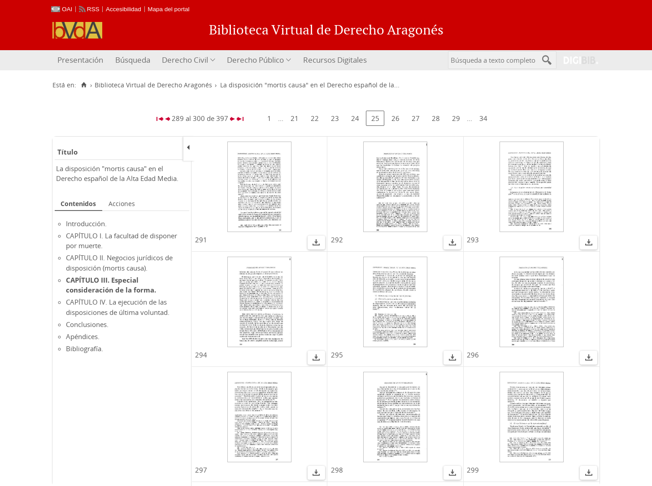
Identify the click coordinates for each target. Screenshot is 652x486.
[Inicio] (83, 85)
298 (337, 469)
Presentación (80, 60)
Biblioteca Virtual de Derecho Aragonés (153, 85)
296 (473, 354)
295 (337, 354)
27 (416, 118)
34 (483, 118)
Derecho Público (255, 60)
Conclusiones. (87, 324)
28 (436, 118)
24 (355, 118)
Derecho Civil (185, 60)
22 (315, 118)
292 (337, 239)
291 (201, 239)
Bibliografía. (84, 348)
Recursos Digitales (335, 60)
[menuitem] (81, 60)
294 (201, 354)
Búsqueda (132, 60)
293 (473, 239)
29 (456, 118)
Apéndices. (83, 336)
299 (473, 469)
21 (295, 118)
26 (395, 118)
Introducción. (86, 223)
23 (335, 118)
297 (201, 469)
